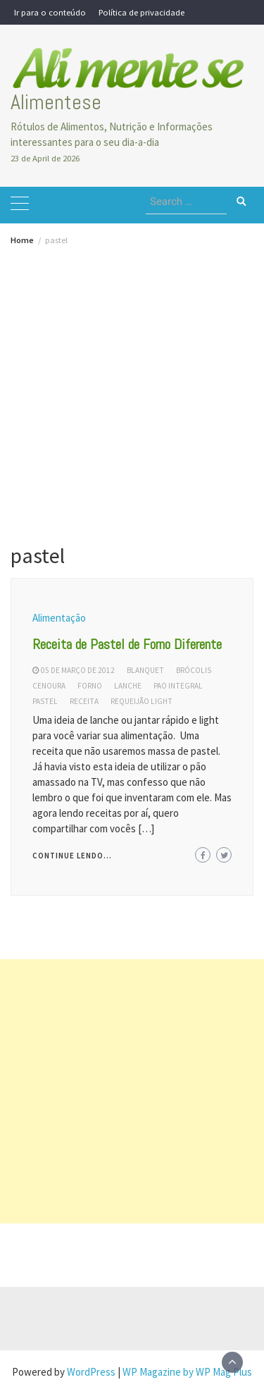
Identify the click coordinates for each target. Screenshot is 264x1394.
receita (84, 701)
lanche (128, 686)
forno (89, 686)
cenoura (48, 686)
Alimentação (59, 617)
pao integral (178, 686)
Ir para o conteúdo (50, 12)
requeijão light (141, 701)
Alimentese (56, 102)
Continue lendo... (72, 856)
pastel (45, 701)
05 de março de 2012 (78, 670)
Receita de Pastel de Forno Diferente (127, 644)
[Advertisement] (132, 384)
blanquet (145, 670)
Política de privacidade (141, 12)
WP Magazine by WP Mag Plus (187, 1371)
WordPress (91, 1371)
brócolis (193, 670)
